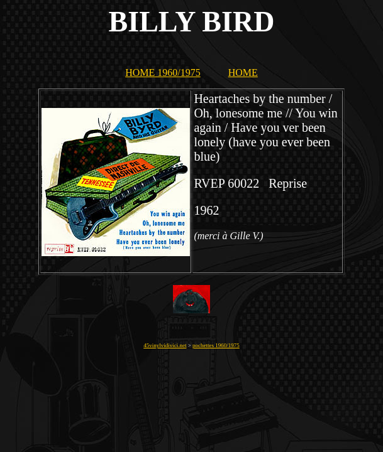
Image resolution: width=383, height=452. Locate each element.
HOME (243, 72)
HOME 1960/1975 (163, 72)
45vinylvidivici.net (164, 345)
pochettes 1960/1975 (216, 345)
